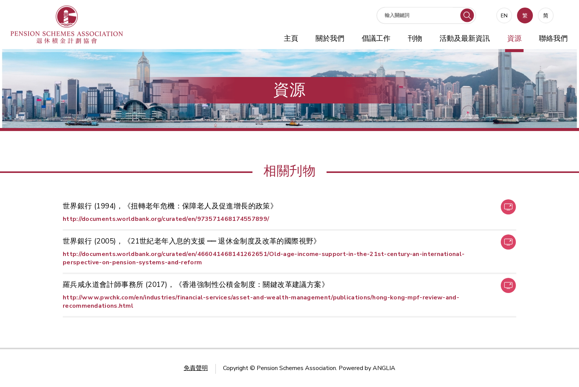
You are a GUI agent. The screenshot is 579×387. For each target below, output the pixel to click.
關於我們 (330, 38)
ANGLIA (384, 368)
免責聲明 (196, 368)
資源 (514, 38)
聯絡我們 (553, 38)
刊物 (415, 38)
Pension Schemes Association (296, 368)
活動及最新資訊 (465, 38)
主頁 (291, 38)
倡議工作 (376, 38)
